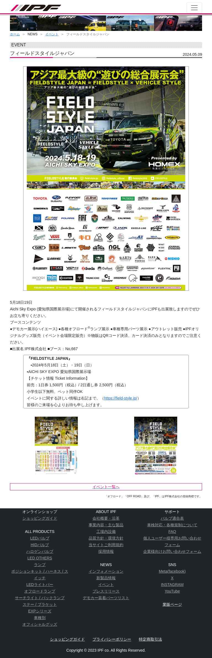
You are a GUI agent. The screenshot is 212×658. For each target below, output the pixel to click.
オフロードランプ (39, 591)
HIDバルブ (40, 545)
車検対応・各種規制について (172, 525)
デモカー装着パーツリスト (106, 598)
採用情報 (106, 551)
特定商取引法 (150, 639)
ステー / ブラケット (40, 604)
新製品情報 (106, 578)
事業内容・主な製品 (106, 525)
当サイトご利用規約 (106, 545)
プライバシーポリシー (111, 639)
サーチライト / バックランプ (40, 598)
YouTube (172, 591)
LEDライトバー (39, 584)
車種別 (40, 617)
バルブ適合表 (172, 518)
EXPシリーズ (39, 611)
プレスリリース (106, 591)
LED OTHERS (39, 558)
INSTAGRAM (172, 584)
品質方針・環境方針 (106, 538)
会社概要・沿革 (106, 518)
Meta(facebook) (172, 571)
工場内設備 (106, 531)
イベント (52, 34)
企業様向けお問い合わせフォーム (172, 551)
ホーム (15, 34)
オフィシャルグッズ (39, 624)
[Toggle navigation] (194, 7)
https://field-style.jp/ (120, 398)
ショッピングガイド (39, 518)
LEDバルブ (39, 538)
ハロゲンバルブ (39, 551)
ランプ (40, 564)
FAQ (172, 531)
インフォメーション (106, 571)
